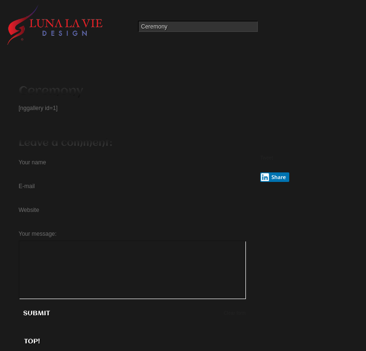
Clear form (235, 313)
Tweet (266, 157)
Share (273, 177)
